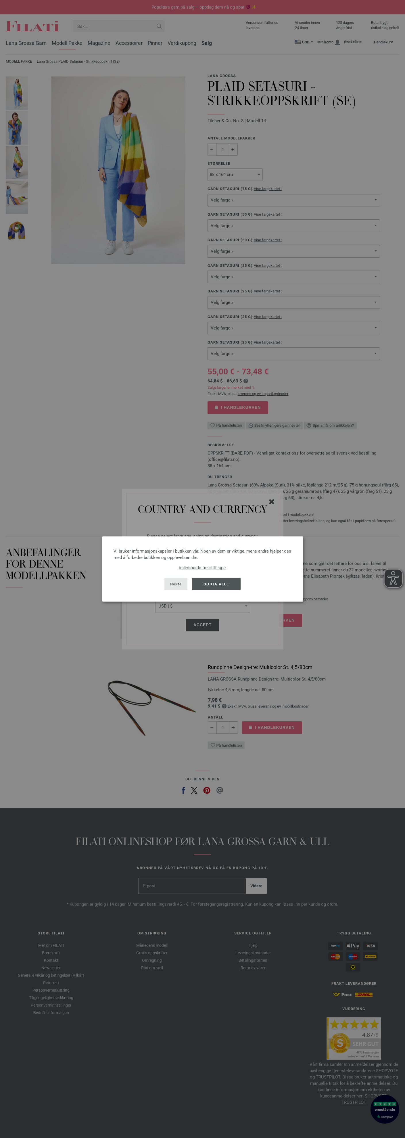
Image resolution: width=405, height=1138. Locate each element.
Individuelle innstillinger (203, 568)
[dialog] (202, 569)
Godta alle (216, 584)
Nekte (176, 584)
